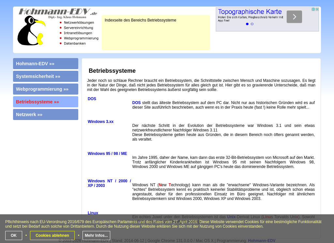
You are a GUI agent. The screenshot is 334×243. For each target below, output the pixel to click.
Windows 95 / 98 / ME (107, 153)
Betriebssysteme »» (37, 101)
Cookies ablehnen (52, 235)
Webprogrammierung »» (42, 89)
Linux (93, 213)
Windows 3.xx (101, 121)
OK (14, 235)
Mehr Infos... (96, 235)
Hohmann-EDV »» (35, 63)
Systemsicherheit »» (38, 76)
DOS (92, 99)
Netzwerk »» (29, 114)
